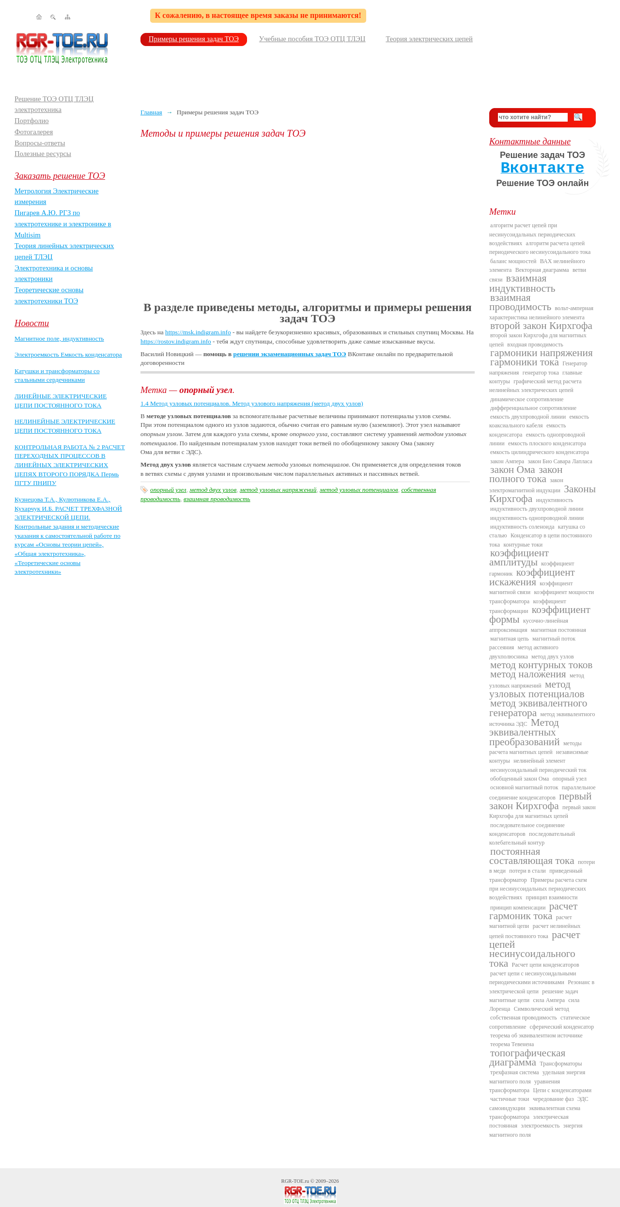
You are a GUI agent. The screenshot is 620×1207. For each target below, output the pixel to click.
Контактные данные (530, 141)
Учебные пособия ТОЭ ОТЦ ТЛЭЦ (312, 39)
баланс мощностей (513, 261)
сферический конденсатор (562, 1026)
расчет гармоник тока (533, 911)
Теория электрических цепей (429, 39)
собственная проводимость (523, 1017)
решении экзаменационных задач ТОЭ (289, 354)
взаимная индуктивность (522, 283)
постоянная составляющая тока (531, 856)
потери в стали (527, 870)
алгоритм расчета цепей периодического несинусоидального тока (539, 247)
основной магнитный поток (524, 787)
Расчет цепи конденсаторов (545, 964)
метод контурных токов (541, 665)
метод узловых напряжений (278, 489)
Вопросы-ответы (40, 143)
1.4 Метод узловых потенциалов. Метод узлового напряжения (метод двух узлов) (251, 403)
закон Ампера (507, 461)
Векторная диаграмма (542, 269)
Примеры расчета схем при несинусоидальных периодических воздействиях (538, 889)
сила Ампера (549, 1000)
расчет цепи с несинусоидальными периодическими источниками (532, 978)
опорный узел (168, 489)
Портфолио (32, 121)
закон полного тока (525, 474)
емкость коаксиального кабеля (539, 421)
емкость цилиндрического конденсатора (539, 452)
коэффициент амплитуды (519, 557)
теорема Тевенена (512, 1044)
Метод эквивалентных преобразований (524, 732)
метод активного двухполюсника (523, 651)
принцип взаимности (551, 897)
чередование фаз (553, 1099)
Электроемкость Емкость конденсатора (68, 354)
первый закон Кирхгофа (540, 801)
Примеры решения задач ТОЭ (194, 39)
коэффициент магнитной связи (531, 588)
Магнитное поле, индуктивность (59, 338)
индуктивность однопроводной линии (537, 518)
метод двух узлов (212, 489)
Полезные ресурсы (43, 153)
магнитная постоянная (558, 630)
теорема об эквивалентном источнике (536, 1035)
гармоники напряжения (541, 353)
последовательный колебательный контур (532, 838)
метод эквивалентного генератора (538, 707)
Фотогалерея (34, 132)
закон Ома (512, 469)
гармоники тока (524, 362)
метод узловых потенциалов (359, 489)
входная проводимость (535, 344)
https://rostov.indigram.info (175, 341)
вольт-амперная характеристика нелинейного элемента (541, 312)
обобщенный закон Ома (519, 778)
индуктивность (554, 500)
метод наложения (528, 674)
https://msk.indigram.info (198, 332)
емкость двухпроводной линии (528, 416)
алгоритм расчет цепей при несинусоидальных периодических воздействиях (532, 234)
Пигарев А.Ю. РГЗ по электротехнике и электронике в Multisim (63, 223)
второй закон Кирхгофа (541, 325)
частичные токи (509, 1099)
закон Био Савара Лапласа (559, 461)
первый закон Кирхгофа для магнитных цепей (542, 811)
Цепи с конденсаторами (562, 1090)
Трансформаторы (561, 1063)
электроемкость (540, 1125)
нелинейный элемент (539, 760)
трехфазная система (514, 1072)
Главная (151, 112)
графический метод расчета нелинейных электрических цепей (535, 385)
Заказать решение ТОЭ (60, 176)
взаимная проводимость (217, 498)
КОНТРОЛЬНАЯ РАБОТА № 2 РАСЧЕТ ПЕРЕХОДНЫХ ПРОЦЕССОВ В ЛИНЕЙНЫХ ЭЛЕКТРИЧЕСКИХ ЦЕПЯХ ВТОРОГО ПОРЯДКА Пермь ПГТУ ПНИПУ (70, 465)
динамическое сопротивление (526, 399)
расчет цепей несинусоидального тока (534, 949)
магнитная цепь (509, 638)
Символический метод (541, 1008)
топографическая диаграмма (527, 1057)
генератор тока (541, 372)
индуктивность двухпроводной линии (536, 508)
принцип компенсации (517, 907)
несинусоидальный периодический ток (538, 770)
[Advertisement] (307, 220)
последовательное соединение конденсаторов (527, 829)
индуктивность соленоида (522, 526)
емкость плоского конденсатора (547, 443)
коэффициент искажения (532, 577)
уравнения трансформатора (524, 1086)
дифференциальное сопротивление (533, 408)
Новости (32, 323)
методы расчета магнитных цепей (535, 747)
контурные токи (522, 544)
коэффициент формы (539, 614)
